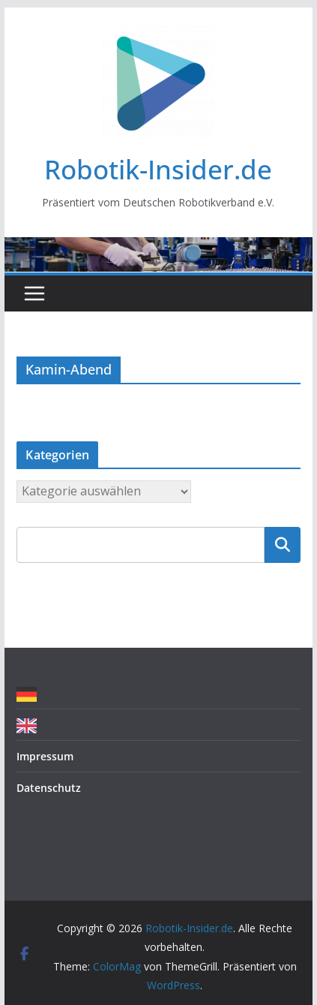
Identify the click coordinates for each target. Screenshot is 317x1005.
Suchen (283, 544)
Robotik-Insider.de (158, 169)
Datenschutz (48, 788)
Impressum (44, 756)
